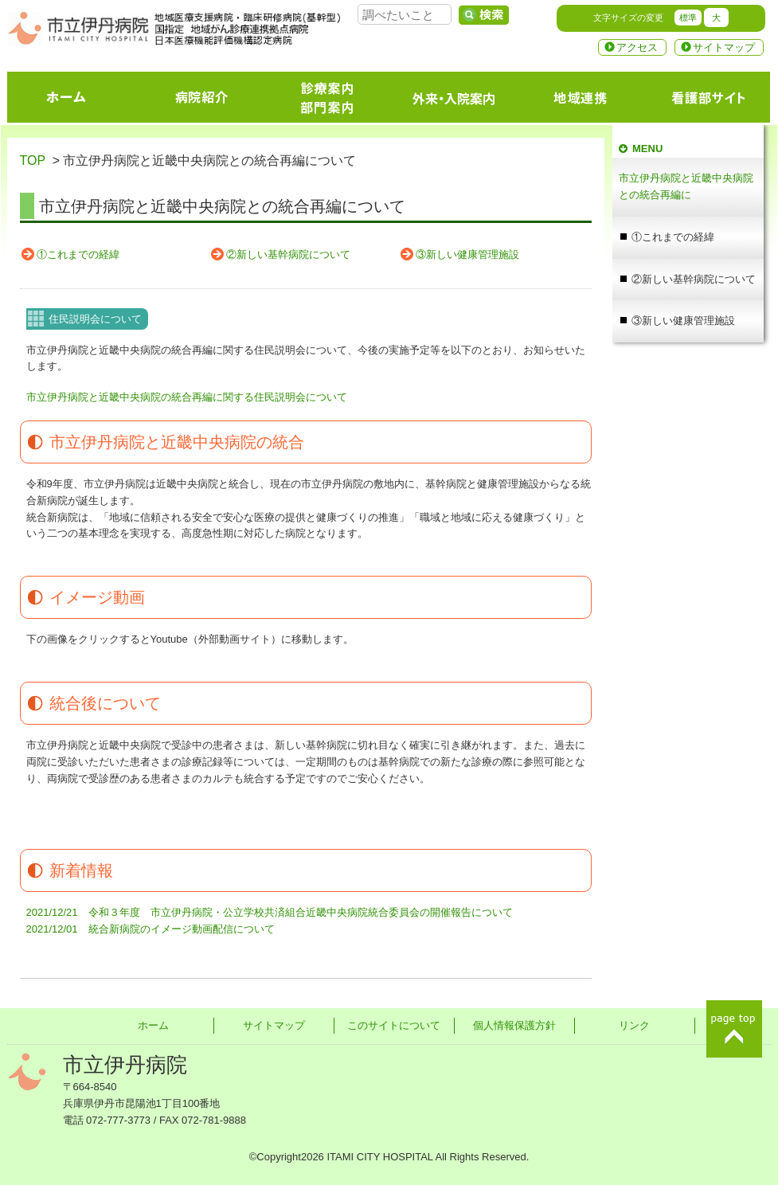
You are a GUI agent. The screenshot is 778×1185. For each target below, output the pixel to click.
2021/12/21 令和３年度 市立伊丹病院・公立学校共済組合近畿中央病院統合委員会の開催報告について (269, 912)
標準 (688, 17)
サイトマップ (724, 47)
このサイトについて (393, 1025)
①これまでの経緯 (78, 254)
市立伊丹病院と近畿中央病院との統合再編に (686, 186)
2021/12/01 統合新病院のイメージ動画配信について (150, 929)
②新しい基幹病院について (288, 254)
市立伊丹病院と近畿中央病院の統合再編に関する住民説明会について (186, 397)
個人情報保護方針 (514, 1025)
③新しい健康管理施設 (467, 254)
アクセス (637, 47)
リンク (634, 1025)
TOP (32, 160)
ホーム (153, 1025)
